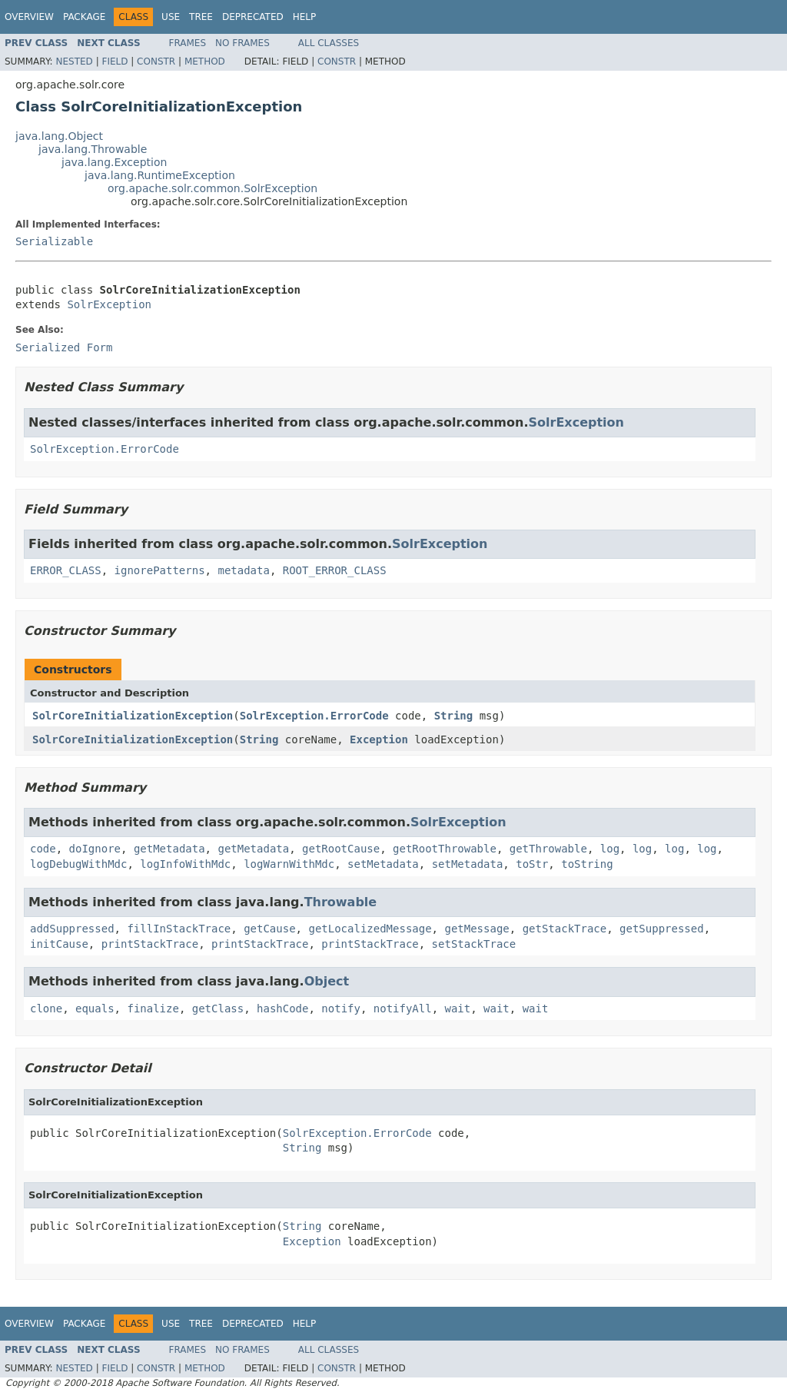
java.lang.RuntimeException (160, 175)
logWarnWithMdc (289, 864)
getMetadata (169, 848)
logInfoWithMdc (185, 864)
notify (340, 1008)
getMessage (476, 928)
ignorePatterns (160, 570)
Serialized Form (63, 347)
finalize (152, 1008)
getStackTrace (565, 928)
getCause (269, 928)
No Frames (242, 43)
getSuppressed (661, 928)
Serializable (54, 241)
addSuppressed (72, 928)
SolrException (109, 304)
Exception (379, 739)
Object (327, 981)
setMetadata (383, 864)
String (453, 715)
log (609, 848)
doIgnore (95, 848)
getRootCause (341, 848)
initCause (59, 944)
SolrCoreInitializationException (132, 715)
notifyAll (403, 1008)
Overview (29, 17)
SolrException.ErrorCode (104, 449)
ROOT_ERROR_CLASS (335, 570)
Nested (73, 61)
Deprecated (253, 17)
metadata (243, 570)
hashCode (282, 1008)
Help (305, 17)
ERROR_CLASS (65, 570)
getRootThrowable (444, 848)
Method (204, 61)
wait (458, 1008)
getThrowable (548, 848)
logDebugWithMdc (78, 864)
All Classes (328, 43)
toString (587, 864)
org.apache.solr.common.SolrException (212, 188)
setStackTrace (474, 944)
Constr (156, 61)
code (43, 848)
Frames (188, 43)
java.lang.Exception (114, 162)
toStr (532, 864)
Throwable (340, 902)
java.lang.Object (59, 136)
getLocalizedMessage (369, 928)
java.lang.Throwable (92, 149)
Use (170, 17)
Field (114, 61)
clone (46, 1008)
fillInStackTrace (179, 928)
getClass (218, 1008)
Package (84, 17)
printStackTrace (149, 944)
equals (95, 1008)
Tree (201, 17)
